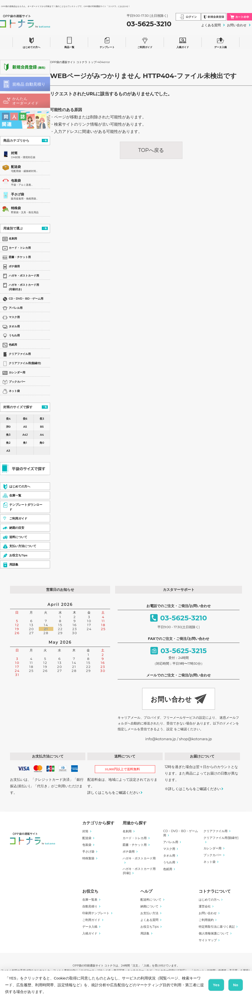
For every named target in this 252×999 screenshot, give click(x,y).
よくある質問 (211, 25)
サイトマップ (208, 940)
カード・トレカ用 (135, 838)
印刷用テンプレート (95, 913)
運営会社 (205, 906)
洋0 (8, 426)
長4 (8, 418)
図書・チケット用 (135, 845)
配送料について (150, 899)
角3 (8, 434)
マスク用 (169, 849)
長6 (25, 418)
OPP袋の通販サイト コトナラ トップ (73, 62)
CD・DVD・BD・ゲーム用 (180, 833)
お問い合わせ (236, 25)
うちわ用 (169, 862)
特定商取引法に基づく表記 (217, 926)
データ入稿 (220, 42)
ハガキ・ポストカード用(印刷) (139, 871)
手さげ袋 (17, 194)
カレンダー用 (212, 848)
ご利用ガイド (144, 42)
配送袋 (16, 167)
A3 (8, 450)
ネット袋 (209, 862)
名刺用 (127, 831)
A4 (42, 434)
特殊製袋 (88, 858)
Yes (216, 985)
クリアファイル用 (215, 831)
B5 (42, 426)
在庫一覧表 (89, 899)
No (235, 985)
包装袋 (16, 180)
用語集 (144, 933)
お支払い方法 (149, 913)
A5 (25, 426)
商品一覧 (69, 42)
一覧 (45, 140)
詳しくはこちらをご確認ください (113, 792)
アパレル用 (170, 842)
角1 (25, 442)
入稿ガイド (182, 42)
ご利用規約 (206, 920)
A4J (25, 434)
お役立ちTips (149, 926)
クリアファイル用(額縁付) (220, 838)
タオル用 (169, 855)
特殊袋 (16, 208)
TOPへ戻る (151, 150)
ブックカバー (212, 855)
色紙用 (167, 869)
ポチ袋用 (129, 851)
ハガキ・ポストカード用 (139, 858)
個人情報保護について (214, 933)
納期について (149, 906)
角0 (42, 442)
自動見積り (89, 906)
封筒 (14, 153)
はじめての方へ (31, 42)
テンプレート (107, 42)
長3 (42, 418)
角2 (8, 442)
